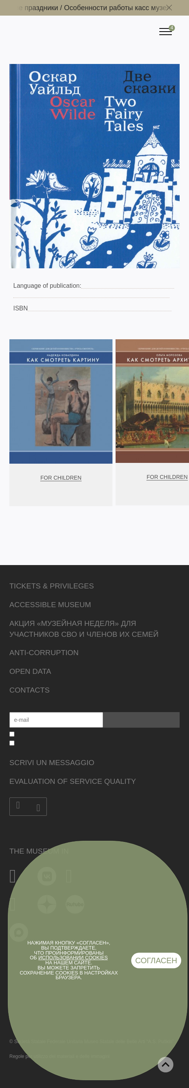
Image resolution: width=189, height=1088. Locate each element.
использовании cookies (73, 957)
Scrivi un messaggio (51, 762)
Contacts (29, 690)
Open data (30, 671)
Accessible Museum (50, 605)
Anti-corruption (43, 653)
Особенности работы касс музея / (124, 8)
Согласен (156, 960)
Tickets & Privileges (51, 586)
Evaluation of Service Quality (72, 781)
